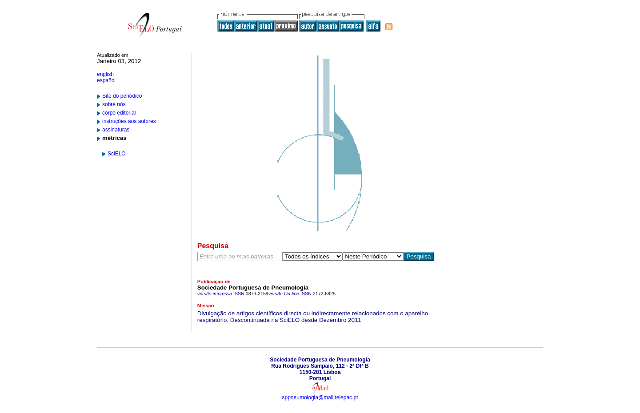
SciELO (117, 154)
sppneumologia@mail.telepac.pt (320, 397)
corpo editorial (119, 113)
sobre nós (114, 104)
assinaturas (115, 130)
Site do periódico (122, 96)
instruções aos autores (129, 121)
